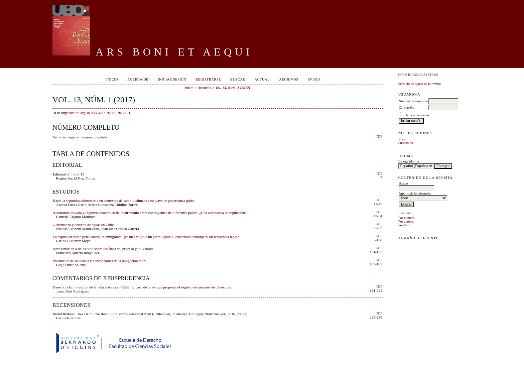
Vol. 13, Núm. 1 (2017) (232, 88)
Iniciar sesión (172, 79)
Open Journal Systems (418, 75)
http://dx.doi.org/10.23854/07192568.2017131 (95, 113)
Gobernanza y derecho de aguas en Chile (83, 225)
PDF (379, 136)
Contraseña (406, 107)
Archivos (288, 79)
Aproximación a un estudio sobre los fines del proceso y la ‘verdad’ (103, 249)
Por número (406, 218)
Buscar (237, 79)
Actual (262, 79)
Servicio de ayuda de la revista (419, 84)
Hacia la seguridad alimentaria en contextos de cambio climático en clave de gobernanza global (124, 201)
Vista (401, 139)
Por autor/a (406, 221)
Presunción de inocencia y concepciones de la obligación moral (100, 261)
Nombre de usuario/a (413, 101)
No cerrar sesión (417, 115)
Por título (404, 225)
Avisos (313, 79)
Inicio (112, 79)
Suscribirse (406, 143)
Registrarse (208, 79)
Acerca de (137, 79)
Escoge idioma (408, 161)
